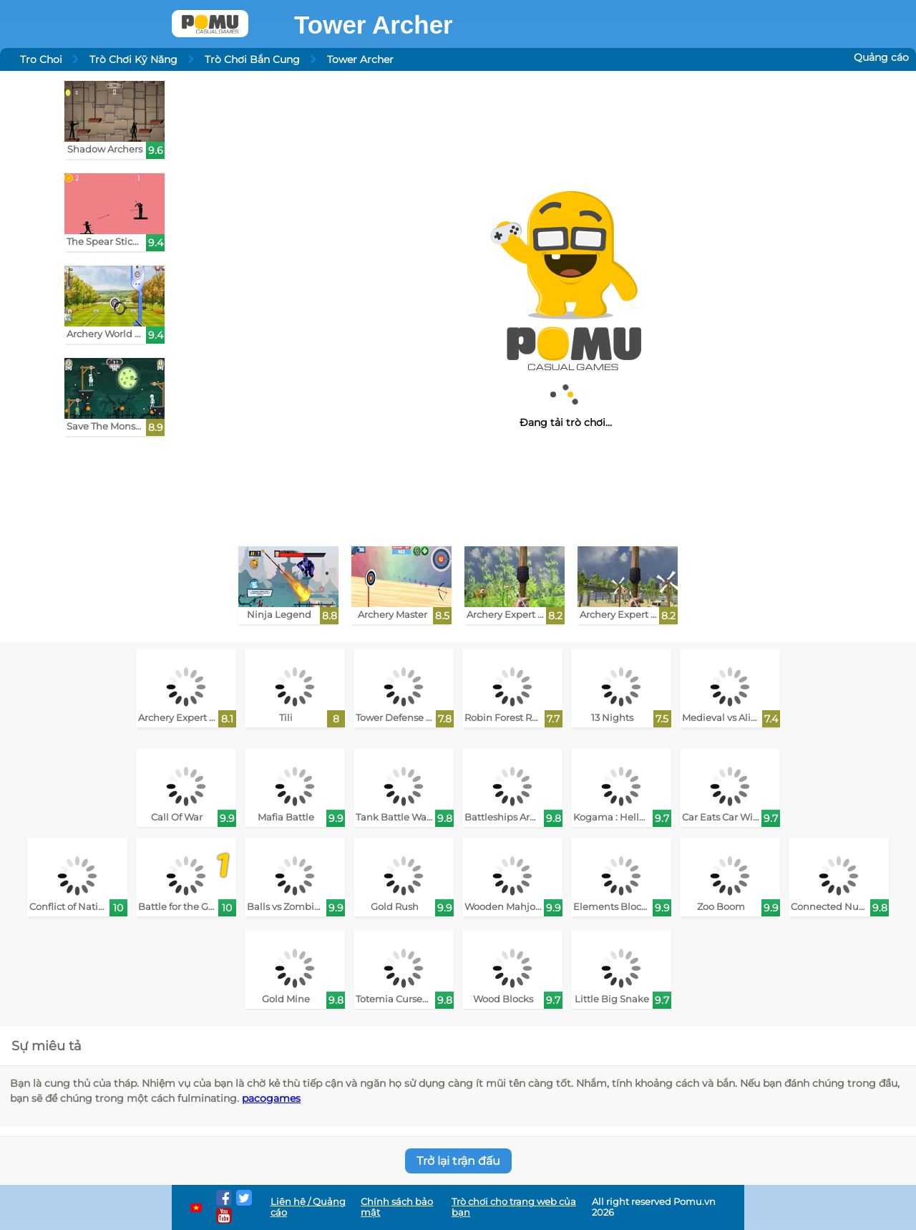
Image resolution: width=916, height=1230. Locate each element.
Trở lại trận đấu (458, 1161)
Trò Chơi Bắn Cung (252, 59)
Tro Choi (41, 59)
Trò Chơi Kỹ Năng (133, 59)
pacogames (271, 1098)
